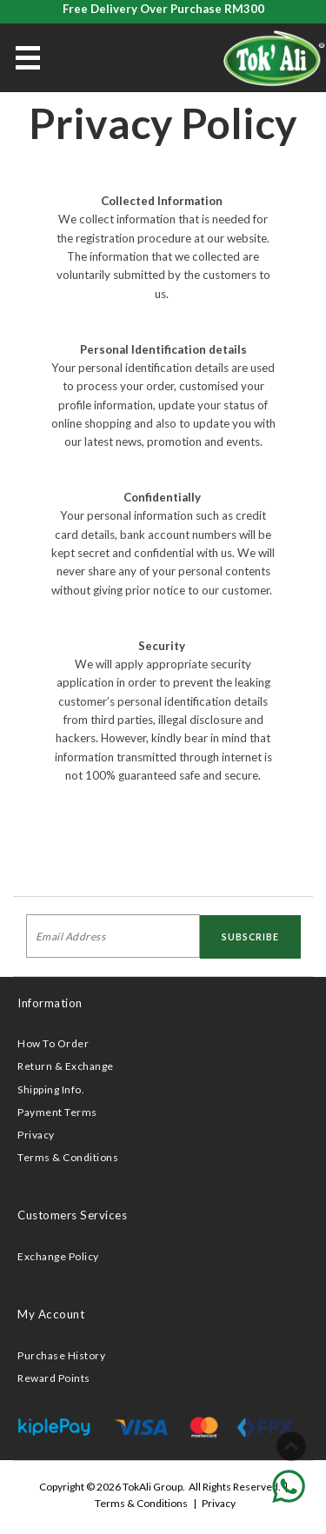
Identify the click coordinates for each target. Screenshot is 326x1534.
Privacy (36, 1134)
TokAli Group (153, 1486)
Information (50, 1003)
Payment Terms (57, 1112)
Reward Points (53, 1378)
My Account (50, 1314)
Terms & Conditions (67, 1157)
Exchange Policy (58, 1256)
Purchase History (61, 1355)
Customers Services (72, 1215)
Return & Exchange (65, 1065)
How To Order (53, 1043)
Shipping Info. (50, 1089)
